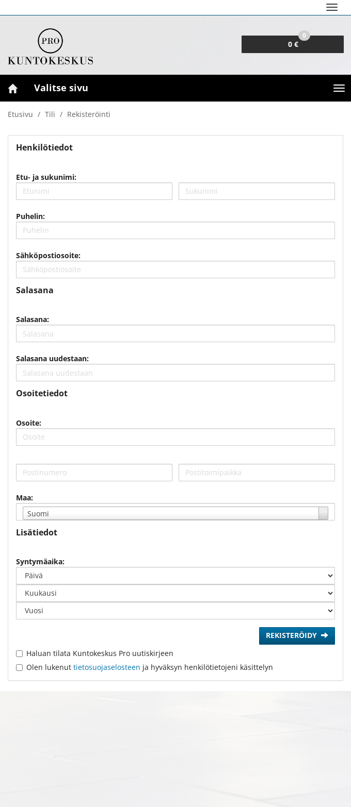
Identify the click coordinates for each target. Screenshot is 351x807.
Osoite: (28, 423)
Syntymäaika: (40, 561)
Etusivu (20, 114)
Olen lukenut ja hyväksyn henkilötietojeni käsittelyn (149, 667)
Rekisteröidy (297, 635)
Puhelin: (30, 216)
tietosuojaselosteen (106, 667)
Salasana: (32, 319)
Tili (50, 114)
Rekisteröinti (88, 114)
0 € (299, 42)
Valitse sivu (61, 87)
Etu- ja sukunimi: (46, 177)
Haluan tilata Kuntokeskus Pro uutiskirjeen (99, 653)
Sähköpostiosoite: (48, 255)
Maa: (24, 497)
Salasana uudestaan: (52, 358)
